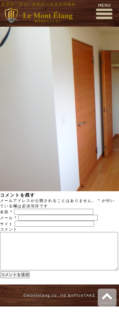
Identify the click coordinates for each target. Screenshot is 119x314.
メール (8, 218)
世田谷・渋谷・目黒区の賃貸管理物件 (39, 4)
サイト (6, 224)
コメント (9, 229)
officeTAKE (83, 303)
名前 (6, 212)
